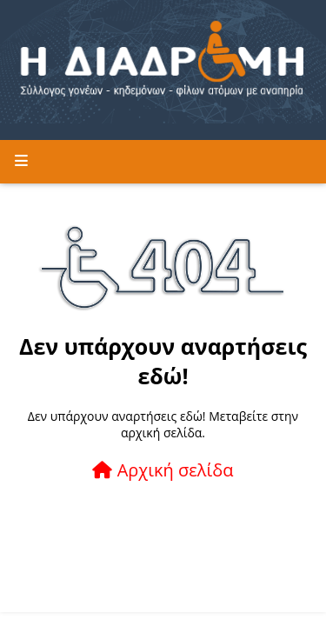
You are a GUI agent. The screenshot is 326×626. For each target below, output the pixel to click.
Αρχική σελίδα (162, 470)
